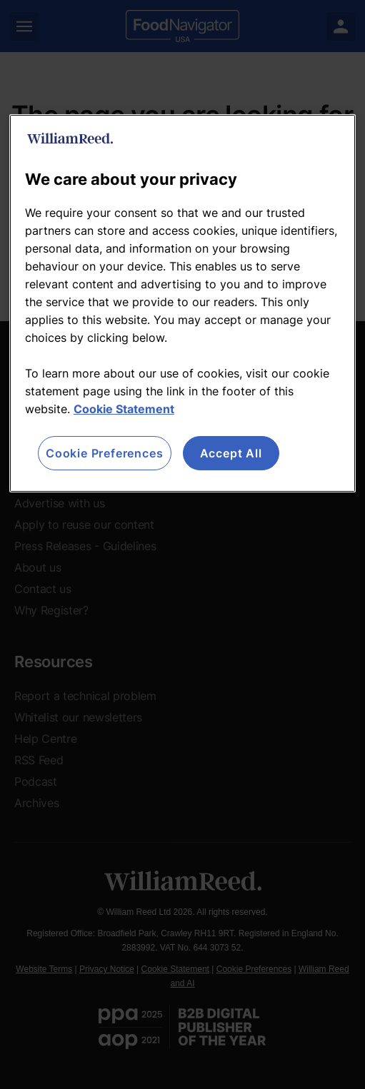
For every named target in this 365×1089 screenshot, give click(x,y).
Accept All (231, 453)
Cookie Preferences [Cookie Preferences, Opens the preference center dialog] (104, 453)
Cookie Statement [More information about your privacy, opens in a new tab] (124, 409)
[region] (182, 303)
